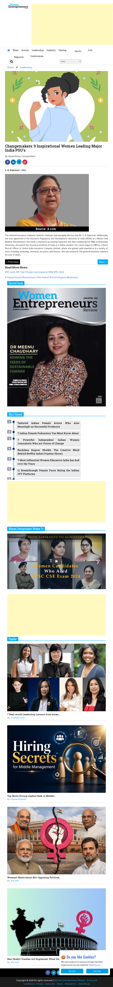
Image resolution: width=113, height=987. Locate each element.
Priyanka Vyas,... (18, 717)
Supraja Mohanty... (19, 799)
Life (90, 50)
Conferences (36, 56)
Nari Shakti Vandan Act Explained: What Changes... (37, 959)
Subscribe (50, 983)
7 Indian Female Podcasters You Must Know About (48, 433)
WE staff (15, 880)
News (16, 50)
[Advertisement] (72, 24)
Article (25, 50)
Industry (51, 50)
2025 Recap (84, 983)
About (60, 983)
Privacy (39, 983)
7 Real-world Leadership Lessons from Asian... (33, 714)
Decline (97, 971)
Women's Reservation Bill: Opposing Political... (34, 877)
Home (10, 67)
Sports (78, 51)
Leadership (38, 50)
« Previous (12, 261)
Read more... (95, 965)
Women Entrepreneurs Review (69, 980)
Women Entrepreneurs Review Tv (26, 528)
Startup (62, 50)
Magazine (19, 56)
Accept (72, 971)
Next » (103, 261)
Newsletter (70, 983)
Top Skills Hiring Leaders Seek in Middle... (31, 795)
